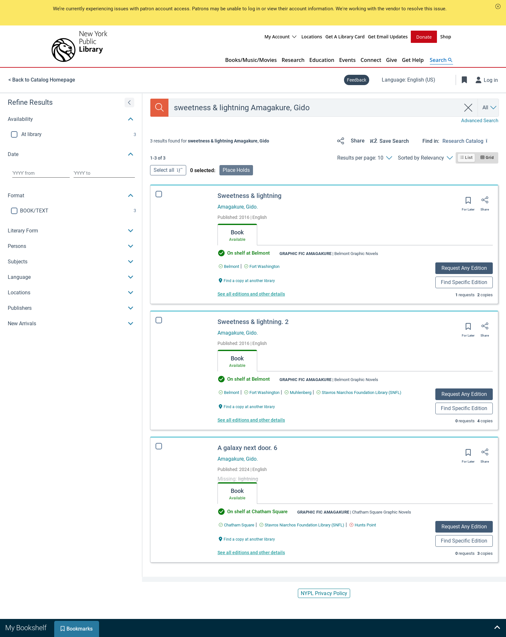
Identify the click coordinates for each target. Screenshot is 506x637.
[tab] (237, 234)
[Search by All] (489, 107)
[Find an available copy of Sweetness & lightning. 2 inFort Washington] (262, 392)
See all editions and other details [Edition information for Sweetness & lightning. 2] (251, 419)
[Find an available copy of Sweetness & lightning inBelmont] (229, 266)
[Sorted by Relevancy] (425, 157)
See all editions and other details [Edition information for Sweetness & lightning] (251, 293)
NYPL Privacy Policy (324, 593)
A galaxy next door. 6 (247, 447)
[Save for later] (468, 202)
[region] (71, 212)
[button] (498, 6)
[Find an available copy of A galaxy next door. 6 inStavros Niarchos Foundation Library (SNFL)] (302, 524)
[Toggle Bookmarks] (464, 79)
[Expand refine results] (129, 102)
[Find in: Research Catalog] (470, 140)
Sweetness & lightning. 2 (253, 321)
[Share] (349, 140)
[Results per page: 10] (364, 157)
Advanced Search (479, 120)
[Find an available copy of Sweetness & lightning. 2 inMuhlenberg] (298, 392)
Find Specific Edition (464, 282)
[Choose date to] (104, 173)
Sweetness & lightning (249, 195)
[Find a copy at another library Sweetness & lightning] (247, 280)
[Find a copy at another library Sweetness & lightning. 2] (247, 406)
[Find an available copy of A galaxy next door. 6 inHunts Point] (362, 524)
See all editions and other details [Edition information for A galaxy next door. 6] (251, 552)
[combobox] (314, 107)
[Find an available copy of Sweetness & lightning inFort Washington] (262, 266)
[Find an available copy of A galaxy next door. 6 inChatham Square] (237, 524)
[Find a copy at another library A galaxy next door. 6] (247, 538)
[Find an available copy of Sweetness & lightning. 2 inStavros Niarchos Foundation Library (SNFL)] (359, 392)
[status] (209, 140)
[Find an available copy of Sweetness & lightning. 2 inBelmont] (229, 392)
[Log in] (487, 79)
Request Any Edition (464, 268)
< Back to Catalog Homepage (41, 79)
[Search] (159, 107)
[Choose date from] (41, 173)
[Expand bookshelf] (497, 628)
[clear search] (468, 107)
